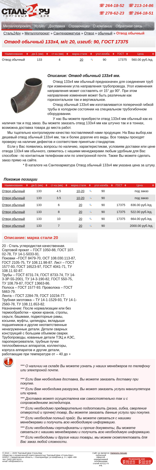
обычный (105, 33)
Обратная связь (128, 26)
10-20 (80, 191)
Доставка (57, 26)
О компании (102, 26)
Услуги (39, 26)
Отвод (89, 33)
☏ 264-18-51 (140, 13)
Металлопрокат (17, 26)
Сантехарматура (67, 33)
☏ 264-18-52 (112, 5)
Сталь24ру (12, 33)
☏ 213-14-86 (140, 5)
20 (81, 59)
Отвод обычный (13, 191)
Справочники (78, 26)
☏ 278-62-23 (112, 13)
